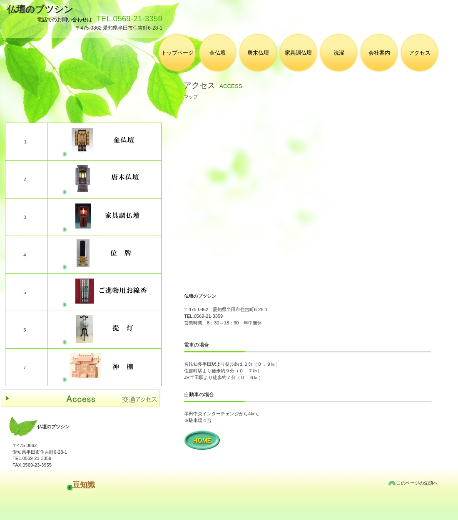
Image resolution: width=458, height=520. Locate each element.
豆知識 (83, 485)
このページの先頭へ (417, 482)
